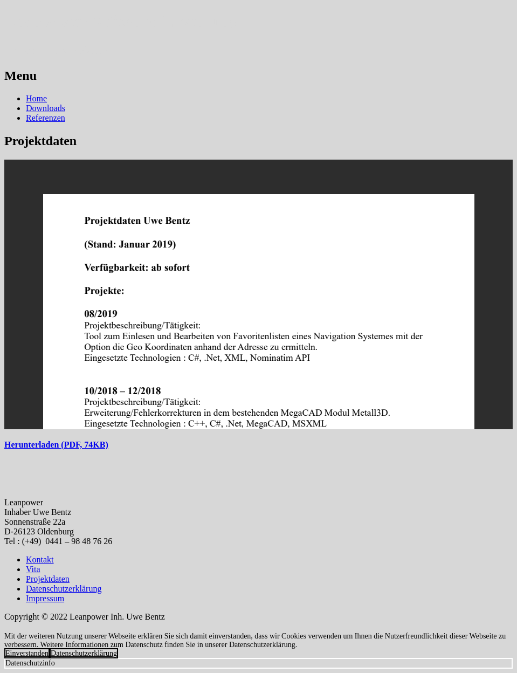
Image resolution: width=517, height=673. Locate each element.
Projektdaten (48, 578)
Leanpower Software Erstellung (121, 21)
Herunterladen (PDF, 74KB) (56, 444)
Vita (33, 569)
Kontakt (40, 559)
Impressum (45, 598)
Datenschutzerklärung (63, 588)
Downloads (45, 108)
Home (36, 98)
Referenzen (45, 117)
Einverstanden (27, 653)
